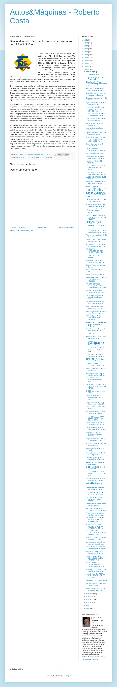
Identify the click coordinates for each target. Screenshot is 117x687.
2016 (86, 55)
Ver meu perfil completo (90, 660)
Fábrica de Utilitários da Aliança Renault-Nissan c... (96, 337)
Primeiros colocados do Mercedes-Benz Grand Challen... (94, 397)
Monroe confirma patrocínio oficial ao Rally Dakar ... (95, 488)
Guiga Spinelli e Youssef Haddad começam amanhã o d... (96, 84)
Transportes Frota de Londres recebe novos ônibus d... (96, 493)
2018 (86, 49)
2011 (86, 69)
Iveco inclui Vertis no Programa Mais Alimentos (96, 444)
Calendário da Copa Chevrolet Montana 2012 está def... (96, 479)
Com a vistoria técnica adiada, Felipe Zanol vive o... (96, 119)
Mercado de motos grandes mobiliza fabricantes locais (95, 374)
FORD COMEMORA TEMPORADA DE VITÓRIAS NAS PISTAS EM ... (96, 532)
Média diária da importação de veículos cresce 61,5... (96, 504)
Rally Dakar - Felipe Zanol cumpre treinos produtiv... (95, 552)
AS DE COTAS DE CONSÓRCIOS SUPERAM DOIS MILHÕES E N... (96, 188)
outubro (89, 596)
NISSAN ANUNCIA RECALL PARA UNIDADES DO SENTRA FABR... (95, 576)
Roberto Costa (99, 618)
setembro (89, 599)
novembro (89, 594)
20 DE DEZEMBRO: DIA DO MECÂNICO (95, 468)
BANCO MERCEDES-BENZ (27, 157)
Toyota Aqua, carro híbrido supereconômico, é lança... (96, 173)
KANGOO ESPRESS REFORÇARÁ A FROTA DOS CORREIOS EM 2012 (96, 285)
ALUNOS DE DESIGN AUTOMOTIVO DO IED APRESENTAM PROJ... (95, 526)
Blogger (68, 676)
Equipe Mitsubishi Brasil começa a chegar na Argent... (94, 210)
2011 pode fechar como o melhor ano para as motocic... (94, 499)
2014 (86, 60)
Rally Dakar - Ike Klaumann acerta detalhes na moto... (95, 89)
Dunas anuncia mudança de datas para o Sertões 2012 (95, 403)
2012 (86, 66)
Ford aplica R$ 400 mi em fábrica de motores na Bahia (96, 509)
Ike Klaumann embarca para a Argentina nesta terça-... (96, 205)
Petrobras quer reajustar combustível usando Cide (95, 458)
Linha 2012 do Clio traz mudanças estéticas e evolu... (94, 379)
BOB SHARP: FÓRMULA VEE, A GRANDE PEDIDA (96, 538)
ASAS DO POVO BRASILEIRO (96, 580)
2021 (86, 40)
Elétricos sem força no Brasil (95, 274)
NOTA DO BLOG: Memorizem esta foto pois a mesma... (96, 570)
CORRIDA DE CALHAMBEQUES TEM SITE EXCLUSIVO (95, 343)
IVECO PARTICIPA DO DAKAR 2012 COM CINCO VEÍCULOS (96, 279)
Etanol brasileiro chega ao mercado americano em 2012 (94, 297)
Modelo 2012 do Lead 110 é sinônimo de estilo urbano (95, 484)
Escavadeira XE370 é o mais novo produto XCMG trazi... (96, 245)
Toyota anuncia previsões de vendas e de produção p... (95, 355)
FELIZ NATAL (90, 334)
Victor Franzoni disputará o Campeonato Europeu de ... (96, 423)
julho (88, 605)
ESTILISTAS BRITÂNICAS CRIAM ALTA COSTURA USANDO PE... (95, 109)
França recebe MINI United (95, 153)
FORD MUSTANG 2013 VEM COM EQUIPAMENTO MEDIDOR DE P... (95, 139)
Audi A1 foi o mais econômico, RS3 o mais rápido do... (96, 182)
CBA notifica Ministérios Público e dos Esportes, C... (96, 200)
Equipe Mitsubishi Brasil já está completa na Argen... (96, 133)
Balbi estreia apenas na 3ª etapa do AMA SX (94, 145)
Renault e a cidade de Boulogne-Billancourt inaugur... (94, 434)
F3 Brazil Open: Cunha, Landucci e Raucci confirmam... (93, 317)
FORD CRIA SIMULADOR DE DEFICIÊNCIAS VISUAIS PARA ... (96, 167)
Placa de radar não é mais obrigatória (94, 124)
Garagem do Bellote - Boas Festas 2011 (95, 78)
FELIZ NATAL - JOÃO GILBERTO (93, 256)
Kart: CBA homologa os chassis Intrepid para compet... (96, 312)
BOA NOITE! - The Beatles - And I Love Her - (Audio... (95, 360)
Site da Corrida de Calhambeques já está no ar (96, 149)
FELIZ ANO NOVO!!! (93, 74)
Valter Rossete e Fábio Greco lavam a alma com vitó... (95, 589)
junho (88, 608)
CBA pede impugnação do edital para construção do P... (96, 428)
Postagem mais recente (18, 227)
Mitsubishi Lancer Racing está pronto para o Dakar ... (96, 94)
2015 (86, 57)
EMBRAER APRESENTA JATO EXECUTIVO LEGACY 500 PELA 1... (96, 195)
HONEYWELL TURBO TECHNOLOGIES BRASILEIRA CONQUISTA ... (96, 224)
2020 (86, 43)
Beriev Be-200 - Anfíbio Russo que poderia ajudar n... (96, 240)
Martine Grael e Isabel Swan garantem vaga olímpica (95, 543)
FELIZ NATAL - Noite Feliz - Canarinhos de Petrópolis (95, 291)
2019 (86, 46)
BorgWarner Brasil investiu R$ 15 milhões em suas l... (96, 439)
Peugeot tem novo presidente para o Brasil (95, 463)
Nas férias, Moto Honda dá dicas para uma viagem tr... (96, 302)
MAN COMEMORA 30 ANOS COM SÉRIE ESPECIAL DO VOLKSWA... (96, 217)
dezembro (89, 72)
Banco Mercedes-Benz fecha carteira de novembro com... (96, 548)
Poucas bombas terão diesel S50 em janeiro (95, 454)
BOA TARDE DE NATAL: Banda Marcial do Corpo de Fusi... (96, 231)
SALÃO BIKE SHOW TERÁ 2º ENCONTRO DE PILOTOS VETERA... (96, 386)
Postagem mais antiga (66, 227)
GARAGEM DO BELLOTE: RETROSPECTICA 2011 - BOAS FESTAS (95, 519)
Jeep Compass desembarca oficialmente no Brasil (95, 307)
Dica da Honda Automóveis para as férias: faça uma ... (95, 157)
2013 (86, 63)
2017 (86, 52)
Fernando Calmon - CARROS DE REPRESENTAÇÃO (96, 115)
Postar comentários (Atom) (25, 231)
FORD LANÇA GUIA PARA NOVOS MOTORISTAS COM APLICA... (95, 418)
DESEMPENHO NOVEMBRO (45, 157)
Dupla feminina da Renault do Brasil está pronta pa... (96, 330)
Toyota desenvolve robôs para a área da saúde (96, 103)
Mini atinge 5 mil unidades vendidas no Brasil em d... (95, 261)
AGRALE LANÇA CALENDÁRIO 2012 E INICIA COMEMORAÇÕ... (95, 564)
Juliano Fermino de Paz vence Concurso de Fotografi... (96, 412)
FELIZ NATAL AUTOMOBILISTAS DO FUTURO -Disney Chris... (95, 251)
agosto (88, 602)
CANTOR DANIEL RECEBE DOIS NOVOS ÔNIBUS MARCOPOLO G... (95, 558)
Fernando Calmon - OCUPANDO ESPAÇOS (95, 364)
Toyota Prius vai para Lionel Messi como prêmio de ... (95, 514)
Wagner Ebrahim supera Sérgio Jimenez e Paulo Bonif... (96, 584)
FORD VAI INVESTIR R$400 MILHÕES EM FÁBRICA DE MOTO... (96, 473)
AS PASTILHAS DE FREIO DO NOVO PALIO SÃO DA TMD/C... (96, 324)
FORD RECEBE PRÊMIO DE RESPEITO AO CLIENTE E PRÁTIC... (96, 349)
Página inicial (42, 227)
